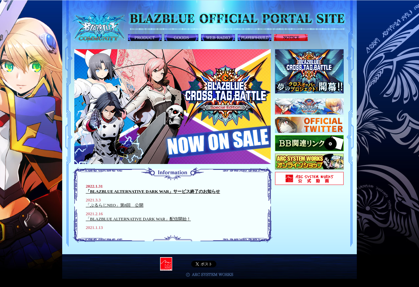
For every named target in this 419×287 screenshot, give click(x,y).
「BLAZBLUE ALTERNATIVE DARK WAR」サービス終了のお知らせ (153, 191)
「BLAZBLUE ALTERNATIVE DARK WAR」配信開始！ (138, 218)
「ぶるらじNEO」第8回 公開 (114, 205)
